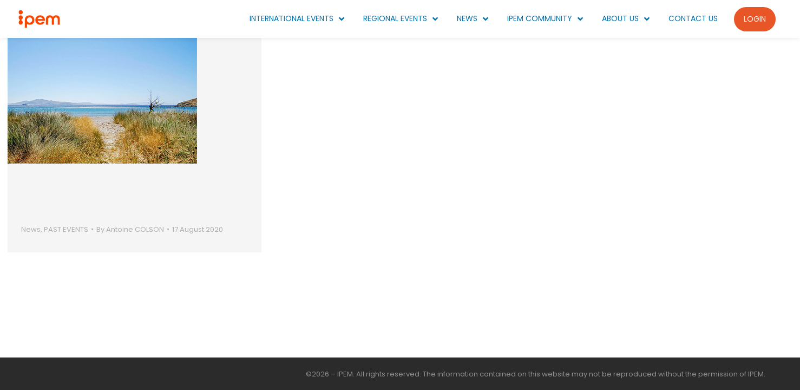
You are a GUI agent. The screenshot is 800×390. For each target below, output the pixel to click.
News (31, 229)
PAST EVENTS (66, 229)
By (130, 229)
